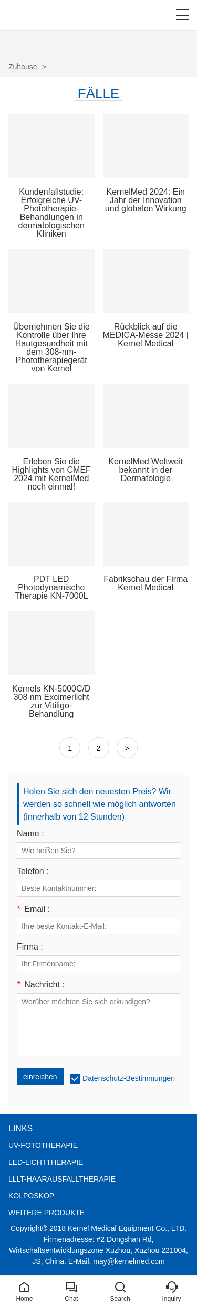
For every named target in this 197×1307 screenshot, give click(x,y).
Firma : (30, 947)
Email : (33, 909)
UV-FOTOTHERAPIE (43, 1145)
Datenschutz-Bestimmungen (128, 1078)
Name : (30, 834)
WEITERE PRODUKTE (46, 1212)
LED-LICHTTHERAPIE (45, 1162)
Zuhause (22, 66)
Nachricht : (41, 985)
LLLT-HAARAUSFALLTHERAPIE (62, 1179)
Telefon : (32, 871)
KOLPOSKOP (31, 1196)
